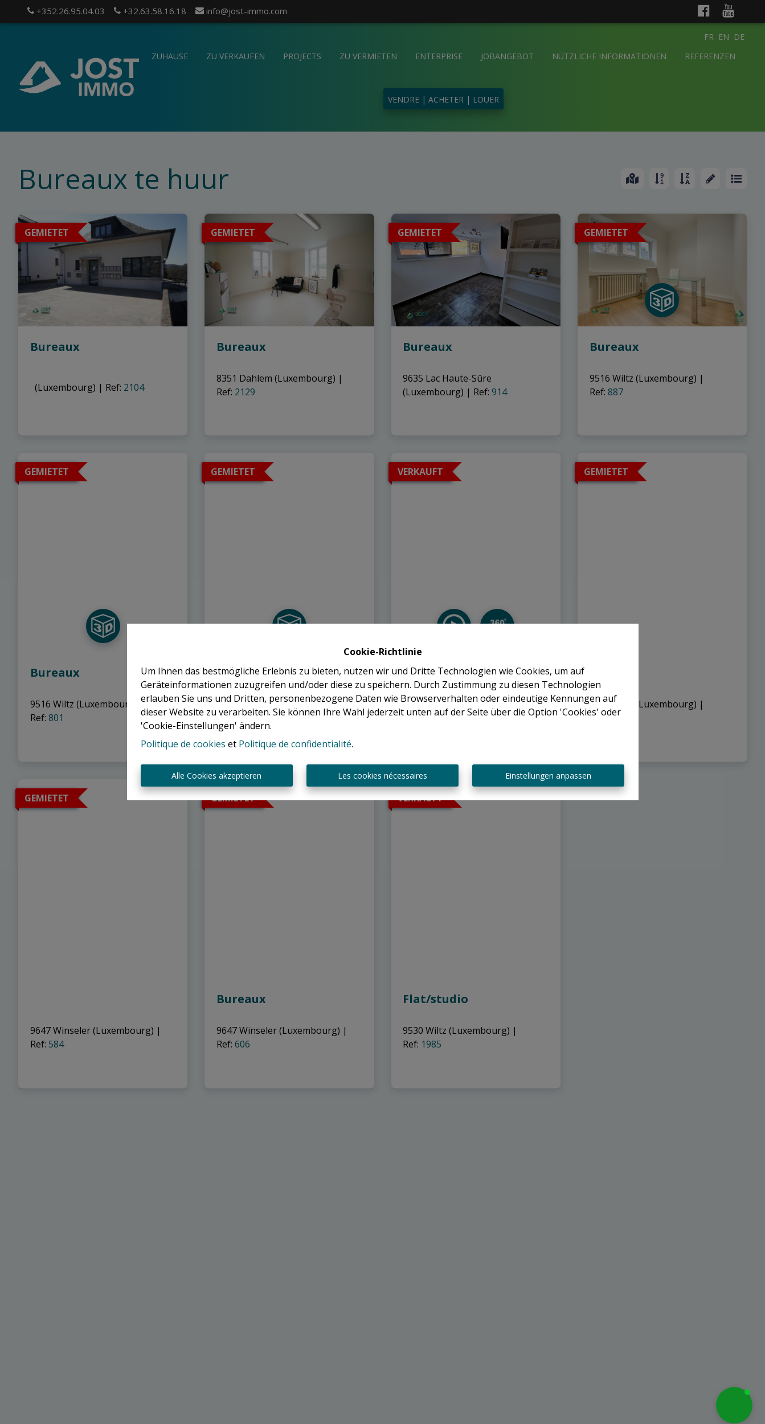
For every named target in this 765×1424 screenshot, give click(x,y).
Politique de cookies (183, 744)
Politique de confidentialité (295, 744)
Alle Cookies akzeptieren (216, 775)
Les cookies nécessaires (382, 775)
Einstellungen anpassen (548, 775)
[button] (734, 1405)
